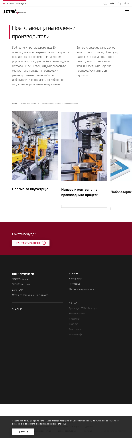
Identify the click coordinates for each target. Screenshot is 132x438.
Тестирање (74, 272)
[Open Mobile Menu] (127, 11)
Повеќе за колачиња (56, 424)
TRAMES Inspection (21, 279)
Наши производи (23, 269)
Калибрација (75, 267)
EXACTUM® (17, 285)
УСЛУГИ (73, 262)
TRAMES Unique (20, 274)
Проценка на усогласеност (82, 277)
